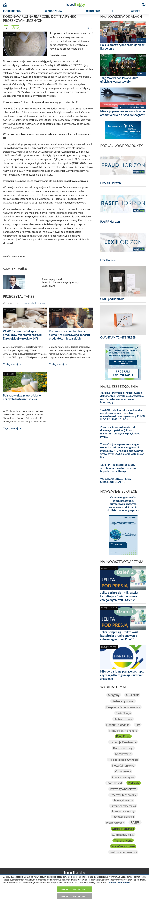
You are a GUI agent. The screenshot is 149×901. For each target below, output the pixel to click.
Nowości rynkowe (123, 765)
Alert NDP (132, 695)
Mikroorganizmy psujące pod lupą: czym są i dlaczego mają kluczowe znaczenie (122, 675)
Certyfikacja (123, 713)
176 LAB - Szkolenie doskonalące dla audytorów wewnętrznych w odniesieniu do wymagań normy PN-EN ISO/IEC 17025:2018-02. (122, 414)
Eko (137, 724)
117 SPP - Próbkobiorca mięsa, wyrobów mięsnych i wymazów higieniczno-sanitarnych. (118, 468)
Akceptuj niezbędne (73, 896)
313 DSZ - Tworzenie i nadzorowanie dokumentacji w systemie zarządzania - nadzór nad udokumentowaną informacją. (122, 397)
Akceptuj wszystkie (73, 889)
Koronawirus (123, 754)
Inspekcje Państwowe (123, 742)
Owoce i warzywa (123, 777)
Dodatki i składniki (117, 724)
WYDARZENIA (53, 11)
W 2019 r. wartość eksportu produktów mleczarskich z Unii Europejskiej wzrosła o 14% (22, 334)
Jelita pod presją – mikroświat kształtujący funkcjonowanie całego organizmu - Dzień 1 (119, 635)
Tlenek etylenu (123, 840)
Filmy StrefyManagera (123, 730)
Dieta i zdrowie (123, 719)
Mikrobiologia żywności (123, 759)
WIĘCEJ (135, 11)
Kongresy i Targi (123, 748)
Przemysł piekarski (123, 816)
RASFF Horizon (110, 221)
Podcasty (133, 783)
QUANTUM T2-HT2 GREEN (118, 337)
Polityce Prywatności (119, 882)
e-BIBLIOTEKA (12, 11)
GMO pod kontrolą (112, 299)
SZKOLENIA (93, 11)
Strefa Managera (123, 828)
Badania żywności (123, 701)
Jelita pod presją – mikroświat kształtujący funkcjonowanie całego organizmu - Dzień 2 (119, 596)
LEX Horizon (108, 260)
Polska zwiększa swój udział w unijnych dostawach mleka (22, 397)
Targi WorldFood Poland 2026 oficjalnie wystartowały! (119, 79)
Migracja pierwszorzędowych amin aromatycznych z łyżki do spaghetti (122, 113)
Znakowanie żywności (123, 852)
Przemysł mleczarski (33, 302)
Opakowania (123, 771)
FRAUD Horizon (110, 183)
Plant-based (114, 783)
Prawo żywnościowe (123, 789)
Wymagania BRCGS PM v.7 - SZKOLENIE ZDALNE (116, 480)
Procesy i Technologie (123, 794)
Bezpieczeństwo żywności (123, 707)
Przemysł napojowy (123, 811)
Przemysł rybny (115, 822)
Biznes (90, 28)
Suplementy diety (123, 834)
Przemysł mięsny (123, 800)
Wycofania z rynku (123, 846)
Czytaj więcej (10, 364)
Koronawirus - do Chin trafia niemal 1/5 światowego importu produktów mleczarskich (69, 334)
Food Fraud (123, 736)
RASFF (135, 822)
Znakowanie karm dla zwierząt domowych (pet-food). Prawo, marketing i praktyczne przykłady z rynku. (120, 432)
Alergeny (113, 695)
